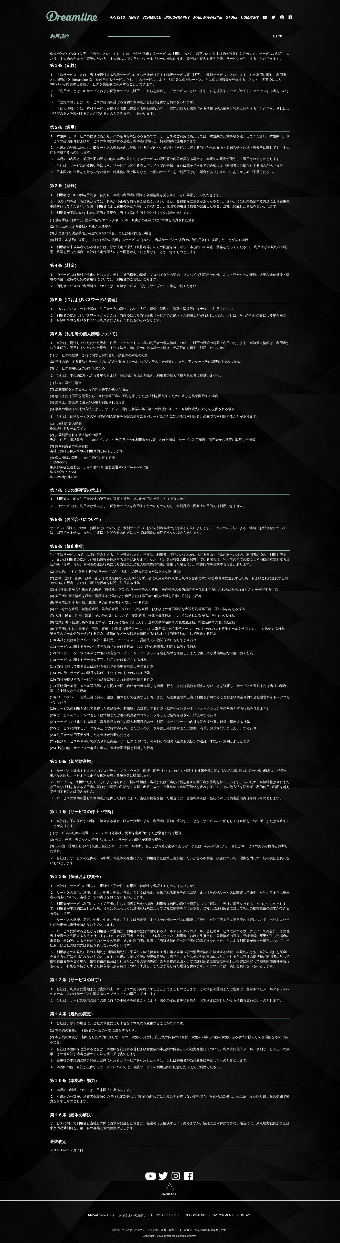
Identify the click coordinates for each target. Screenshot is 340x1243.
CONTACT (243, 1215)
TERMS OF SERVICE (166, 1215)
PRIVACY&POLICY (102, 1215)
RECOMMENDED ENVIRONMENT (208, 1215)
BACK (277, 36)
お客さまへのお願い (133, 1215)
